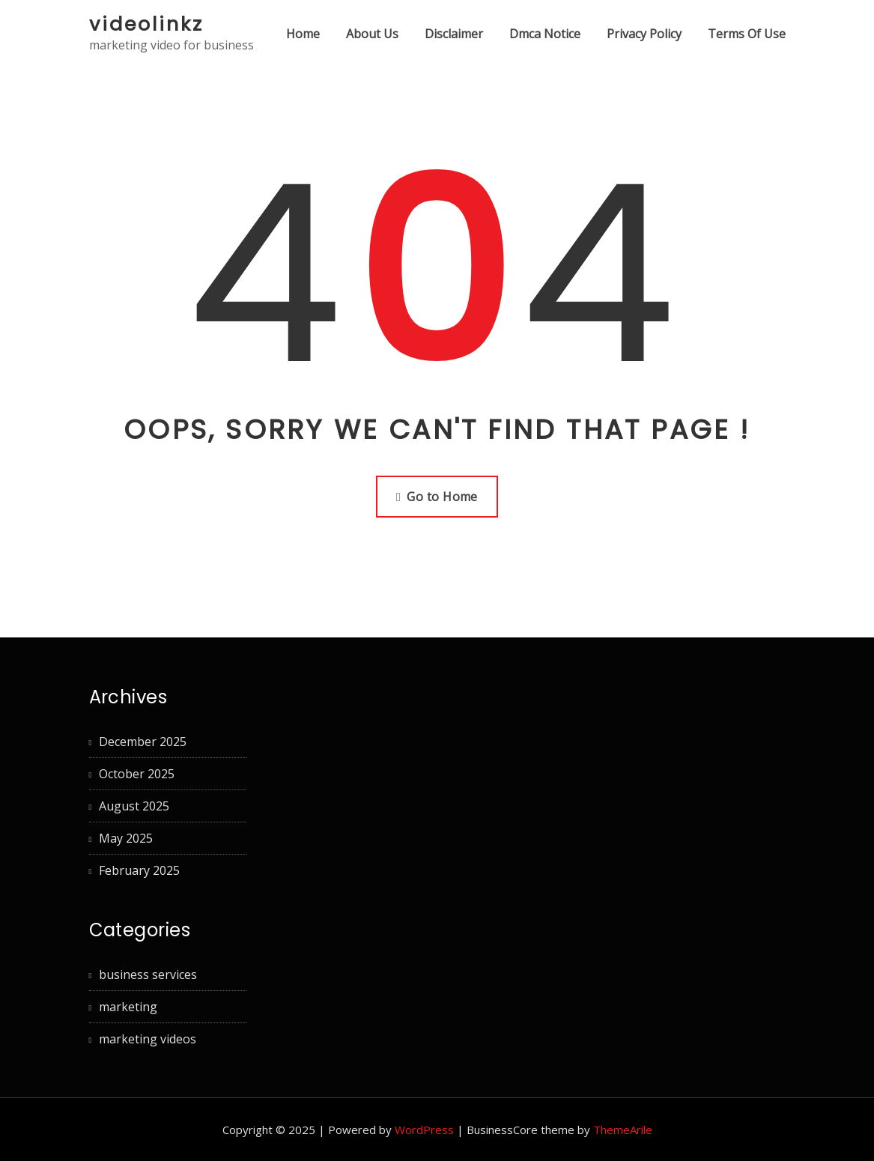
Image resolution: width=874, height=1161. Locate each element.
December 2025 (142, 741)
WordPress (424, 1129)
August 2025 (134, 806)
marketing (128, 1006)
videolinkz (146, 23)
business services (148, 974)
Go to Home (437, 496)
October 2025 (137, 774)
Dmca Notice (544, 33)
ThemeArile (622, 1129)
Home (303, 33)
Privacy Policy (644, 33)
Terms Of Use (747, 33)
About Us (372, 33)
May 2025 (126, 838)
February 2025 (139, 870)
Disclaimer (454, 33)
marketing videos (147, 1039)
